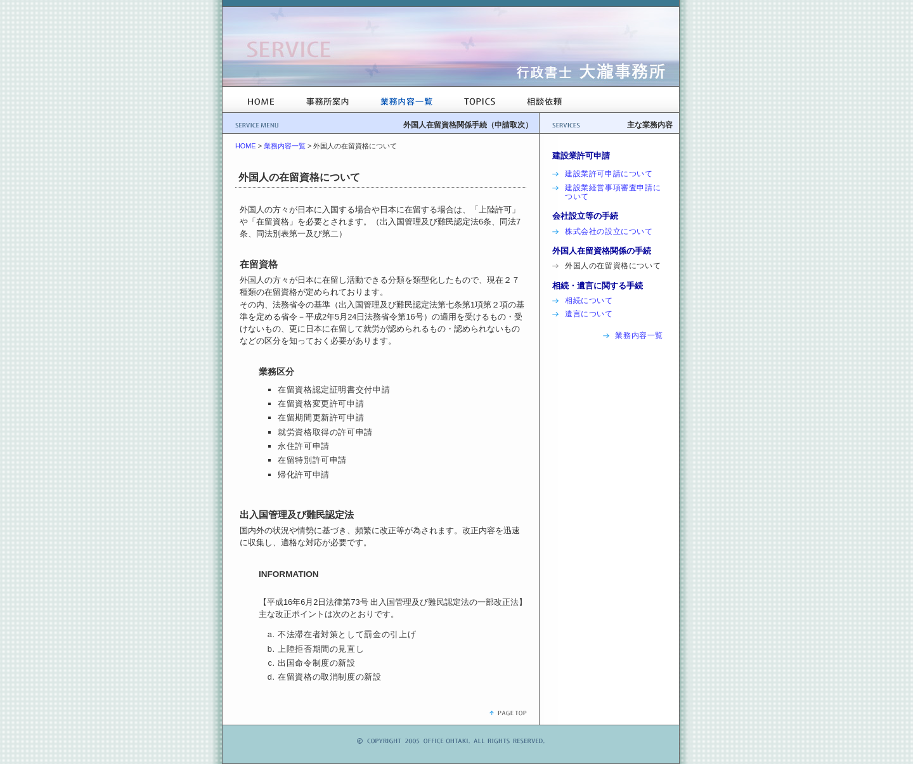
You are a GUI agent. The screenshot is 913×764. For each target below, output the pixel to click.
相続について (589, 300)
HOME (261, 101)
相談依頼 (544, 101)
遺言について (589, 313)
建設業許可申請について (609, 173)
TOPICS (479, 101)
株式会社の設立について (609, 231)
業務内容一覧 (406, 101)
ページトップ (508, 713)
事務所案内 (327, 101)
